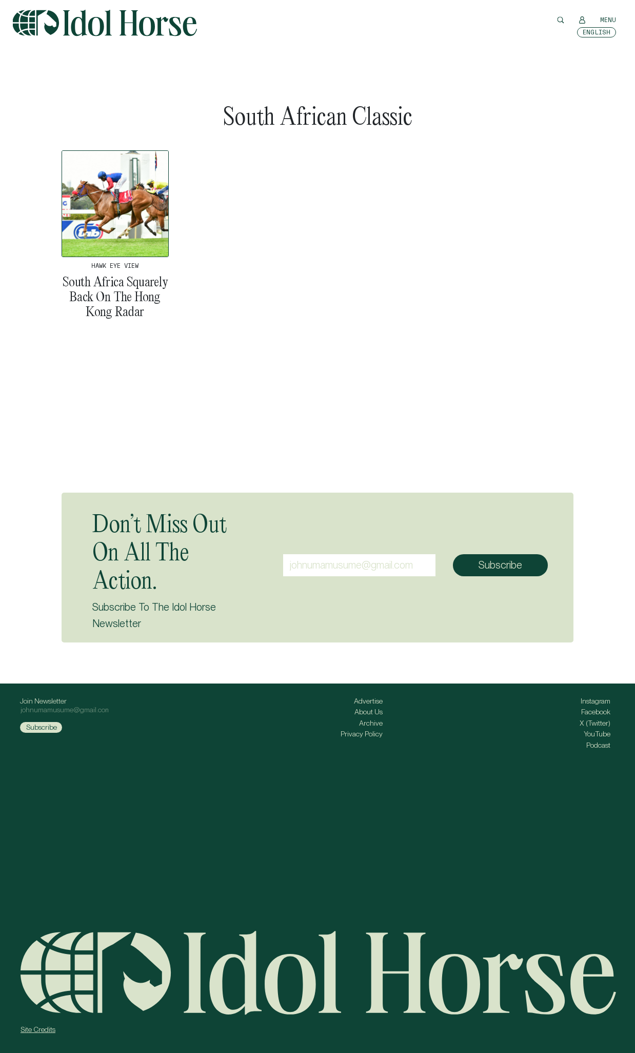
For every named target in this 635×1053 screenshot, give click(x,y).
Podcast (598, 745)
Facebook (595, 712)
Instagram (595, 701)
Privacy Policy (362, 734)
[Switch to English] (596, 32)
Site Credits (38, 1029)
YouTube (597, 734)
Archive (371, 723)
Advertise (368, 701)
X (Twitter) (595, 723)
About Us (368, 712)
